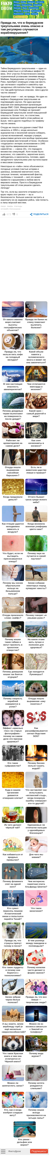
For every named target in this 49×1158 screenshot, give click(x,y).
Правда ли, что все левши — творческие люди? (36, 1000)
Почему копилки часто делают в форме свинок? (36, 970)
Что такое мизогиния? (36, 909)
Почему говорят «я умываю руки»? (36, 616)
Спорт (27, 14)
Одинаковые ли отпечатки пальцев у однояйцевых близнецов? (36, 829)
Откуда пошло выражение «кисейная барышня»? (13, 471)
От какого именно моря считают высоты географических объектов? (13, 324)
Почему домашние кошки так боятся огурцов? (13, 674)
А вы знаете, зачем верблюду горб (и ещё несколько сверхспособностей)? (14, 1028)
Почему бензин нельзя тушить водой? (36, 766)
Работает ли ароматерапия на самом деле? (12, 443)
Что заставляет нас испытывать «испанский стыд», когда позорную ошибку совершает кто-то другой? (36, 797)
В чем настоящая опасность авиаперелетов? (12, 387)
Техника (34, 14)
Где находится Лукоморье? (36, 673)
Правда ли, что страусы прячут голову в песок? (13, 943)
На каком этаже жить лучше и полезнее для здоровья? (36, 643)
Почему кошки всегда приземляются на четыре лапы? (36, 1114)
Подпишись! (39, 1151)
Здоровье (31, 2)
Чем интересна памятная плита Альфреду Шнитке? (36, 884)
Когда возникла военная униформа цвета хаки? (36, 526)
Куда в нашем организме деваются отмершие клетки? (13, 794)
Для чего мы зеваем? (36, 855)
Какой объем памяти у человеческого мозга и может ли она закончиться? (36, 357)
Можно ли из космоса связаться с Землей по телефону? (36, 1028)
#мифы (10, 206)
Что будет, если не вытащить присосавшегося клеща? (13, 557)
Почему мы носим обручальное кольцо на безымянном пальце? (13, 588)
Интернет (40, 2)
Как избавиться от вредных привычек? (13, 857)
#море (3, 206)
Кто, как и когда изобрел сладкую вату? (12, 1113)
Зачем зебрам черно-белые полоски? (12, 1000)
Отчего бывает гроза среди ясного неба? (36, 500)
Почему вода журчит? (36, 1054)
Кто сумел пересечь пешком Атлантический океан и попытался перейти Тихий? (12, 913)
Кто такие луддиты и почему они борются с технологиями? (12, 971)
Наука (25, 8)
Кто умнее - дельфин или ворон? (24, 1142)
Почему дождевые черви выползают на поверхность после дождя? (13, 415)
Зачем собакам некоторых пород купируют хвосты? (36, 586)
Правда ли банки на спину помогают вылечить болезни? (36, 323)
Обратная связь (20, 17)
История (17, 5)
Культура (17, 8)
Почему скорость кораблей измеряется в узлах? (12, 702)
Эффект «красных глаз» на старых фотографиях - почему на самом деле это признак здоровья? (13, 735)
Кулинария (37, 5)
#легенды (18, 206)
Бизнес (16, 2)
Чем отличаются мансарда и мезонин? (36, 387)
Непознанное (33, 8)
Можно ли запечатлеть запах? (13, 1084)
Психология (36, 11)
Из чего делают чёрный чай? (12, 826)
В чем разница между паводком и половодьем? (36, 943)
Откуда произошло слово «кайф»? (12, 616)
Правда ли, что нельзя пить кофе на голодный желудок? (13, 355)
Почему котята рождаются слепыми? (36, 1086)
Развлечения (18, 14)
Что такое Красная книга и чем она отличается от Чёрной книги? (13, 1057)
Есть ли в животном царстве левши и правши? (36, 470)
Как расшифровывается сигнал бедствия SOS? (36, 732)
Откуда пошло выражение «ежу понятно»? (36, 701)
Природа (26, 11)
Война (23, 2)
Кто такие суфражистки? (13, 764)
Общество (17, 11)
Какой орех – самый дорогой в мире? (36, 413)
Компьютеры (26, 5)
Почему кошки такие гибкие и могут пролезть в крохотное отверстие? (12, 644)
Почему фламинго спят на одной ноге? (13, 884)
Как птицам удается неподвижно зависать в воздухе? (13, 527)
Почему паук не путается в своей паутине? (36, 556)
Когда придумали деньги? (12, 498)
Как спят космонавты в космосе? (36, 443)
